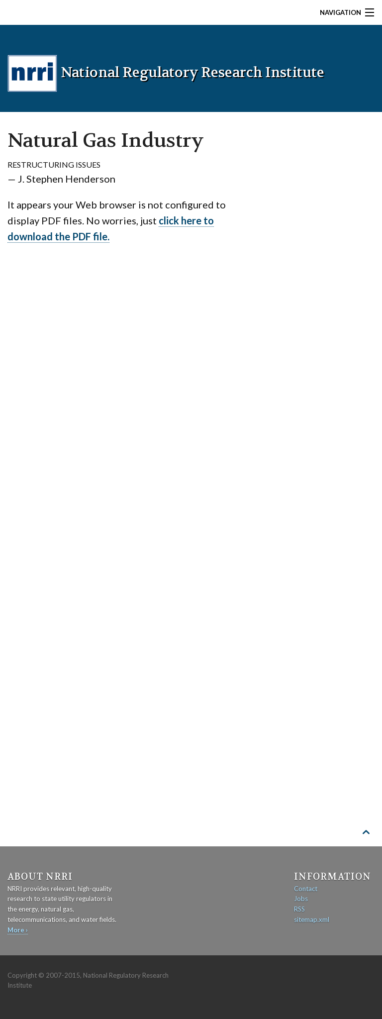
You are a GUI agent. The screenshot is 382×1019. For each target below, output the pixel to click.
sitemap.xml (311, 919)
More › (17, 930)
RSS (299, 909)
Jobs (301, 899)
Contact (305, 889)
